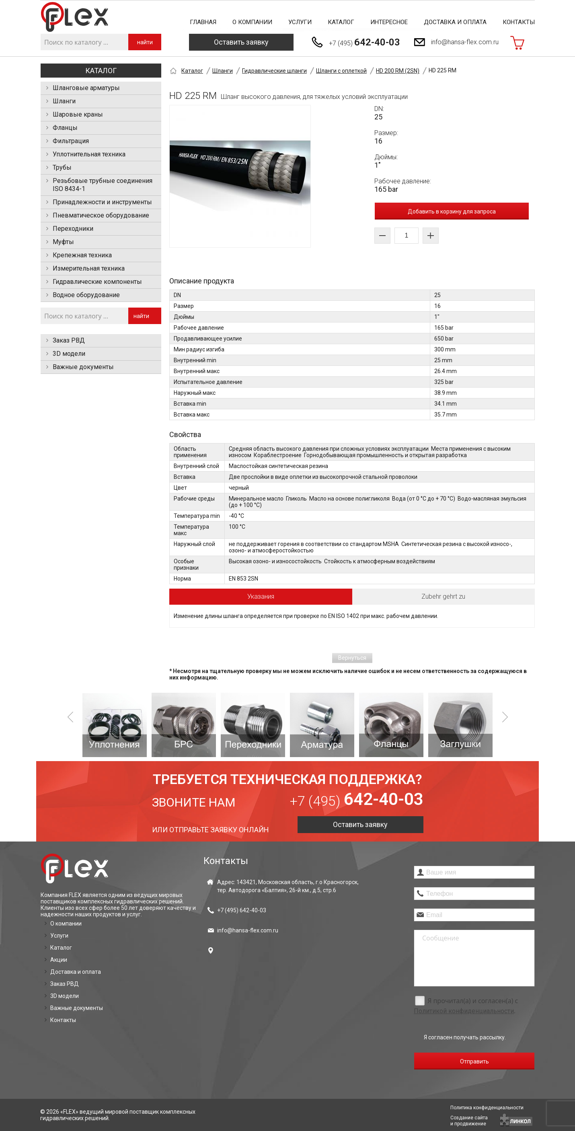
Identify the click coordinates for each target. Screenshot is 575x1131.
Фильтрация (71, 141)
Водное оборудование (86, 295)
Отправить (474, 1061)
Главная (203, 22)
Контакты (519, 22)
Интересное (389, 22)
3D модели (69, 353)
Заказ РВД (69, 340)
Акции (58, 960)
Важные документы (83, 367)
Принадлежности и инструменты (102, 202)
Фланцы (65, 127)
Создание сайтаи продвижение (469, 1121)
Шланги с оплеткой (341, 71)
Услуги (300, 22)
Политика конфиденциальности (487, 1107)
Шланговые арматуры (86, 88)
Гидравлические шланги (274, 71)
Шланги (64, 101)
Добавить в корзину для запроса (452, 211)
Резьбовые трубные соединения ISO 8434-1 (102, 185)
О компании (252, 22)
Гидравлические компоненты (97, 281)
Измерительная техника (89, 268)
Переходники (73, 228)
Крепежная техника (82, 255)
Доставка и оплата (455, 22)
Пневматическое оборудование (101, 215)
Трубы (62, 167)
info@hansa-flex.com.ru (465, 42)
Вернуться (352, 658)
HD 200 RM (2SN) (397, 71)
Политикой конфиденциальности (464, 1011)
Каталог (341, 22)
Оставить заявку (241, 42)
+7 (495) (364, 42)
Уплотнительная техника (89, 154)
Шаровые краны (78, 114)
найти (145, 42)
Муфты (63, 242)
